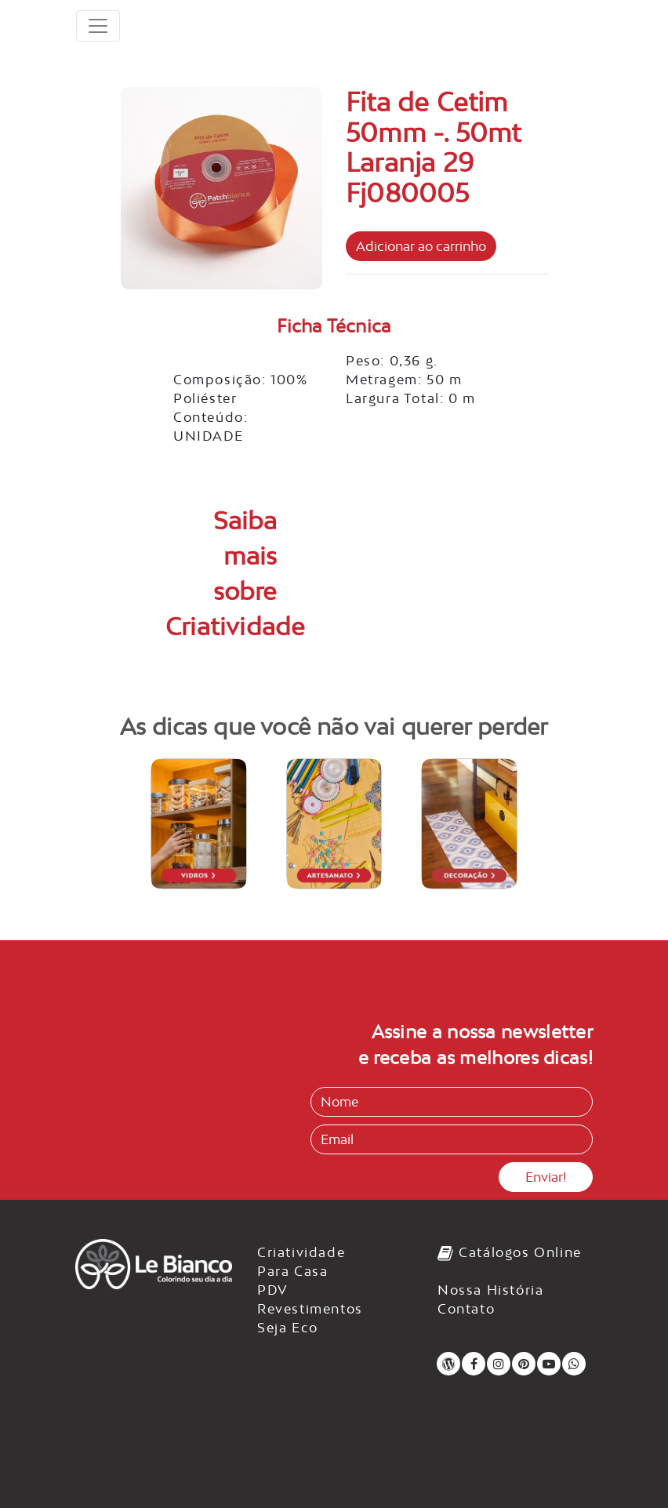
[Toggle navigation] (98, 26)
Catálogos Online (509, 1252)
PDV (273, 1290)
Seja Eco (287, 1327)
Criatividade (301, 1252)
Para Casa (292, 1271)
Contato (466, 1309)
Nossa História (490, 1290)
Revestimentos (310, 1309)
